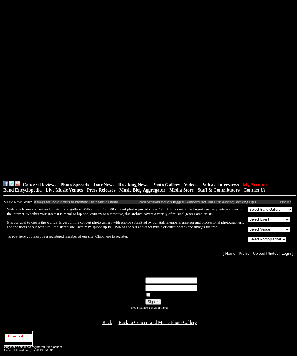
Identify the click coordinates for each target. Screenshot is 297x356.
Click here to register (111, 236)
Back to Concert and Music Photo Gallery (158, 322)
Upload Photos (265, 253)
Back (107, 322)
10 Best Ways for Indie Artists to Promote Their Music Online (74, 202)
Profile (244, 253)
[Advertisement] (114, 90)
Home (230, 253)
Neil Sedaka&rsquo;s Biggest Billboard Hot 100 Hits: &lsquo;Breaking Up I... (201, 202)
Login (286, 253)
